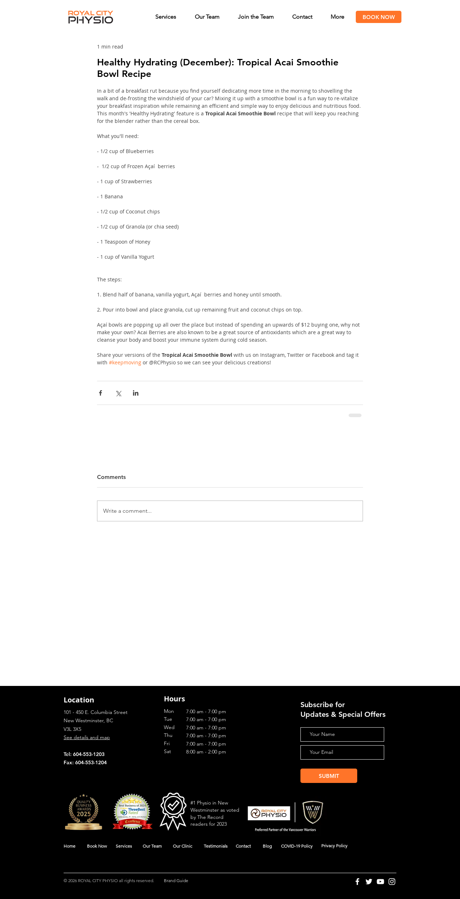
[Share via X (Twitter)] (118, 392)
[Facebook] (357, 881)
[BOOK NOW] (378, 17)
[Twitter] (368, 881)
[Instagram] (391, 881)
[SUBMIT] (328, 776)
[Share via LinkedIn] (135, 392)
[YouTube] (380, 881)
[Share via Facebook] (100, 392)
